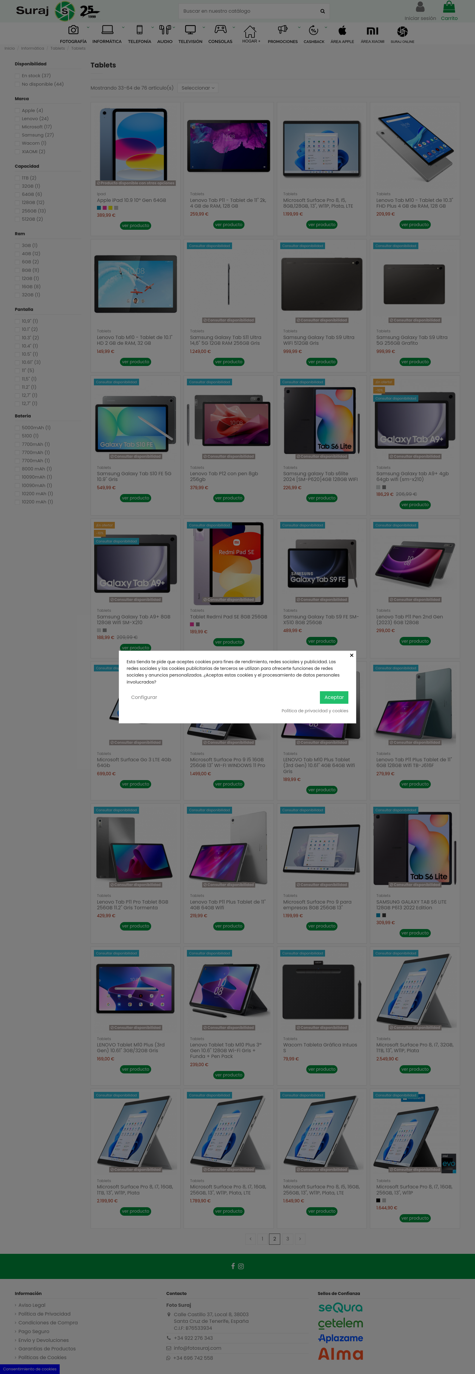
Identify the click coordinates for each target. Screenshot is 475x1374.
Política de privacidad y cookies (315, 710)
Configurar (144, 697)
